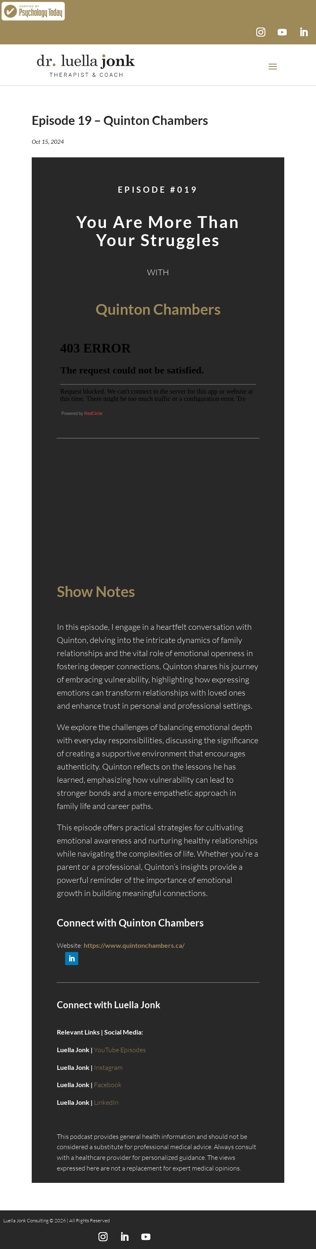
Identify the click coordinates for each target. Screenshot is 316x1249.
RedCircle (93, 413)
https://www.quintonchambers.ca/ (134, 945)
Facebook (108, 1085)
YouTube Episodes (120, 1050)
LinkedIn (106, 1102)
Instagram (108, 1067)
